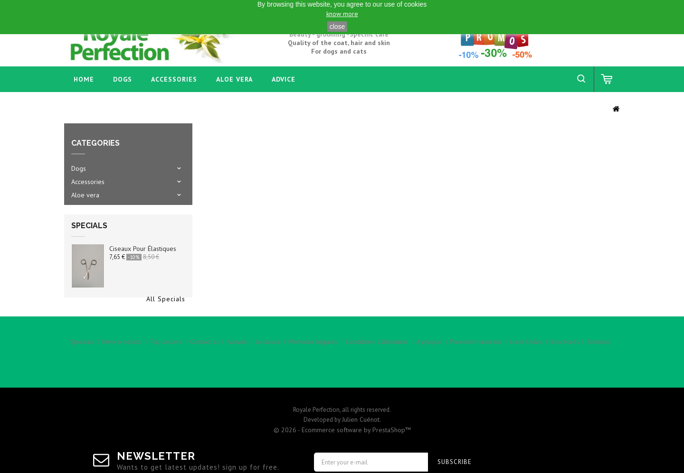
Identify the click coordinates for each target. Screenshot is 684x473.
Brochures (565, 367)
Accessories (174, 79)
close (337, 26)
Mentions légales (312, 367)
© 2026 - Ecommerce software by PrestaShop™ (342, 403)
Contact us (204, 367)
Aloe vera (234, 79)
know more (342, 13)
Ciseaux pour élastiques (142, 256)
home (84, 79)
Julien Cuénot (361, 393)
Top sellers (166, 367)
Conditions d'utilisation (376, 367)
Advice (283, 79)
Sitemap (598, 367)
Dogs (122, 79)
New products (122, 367)
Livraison (267, 367)
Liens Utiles (526, 367)
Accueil (237, 367)
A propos (429, 367)
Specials (89, 233)
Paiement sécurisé (476, 367)
